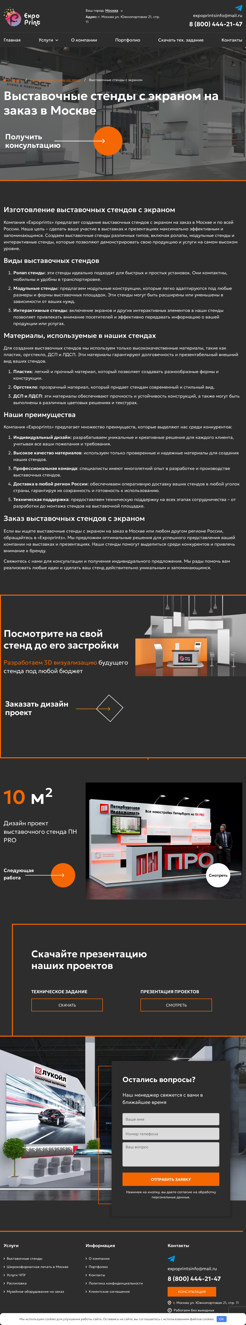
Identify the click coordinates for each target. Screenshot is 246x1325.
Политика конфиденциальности (116, 1283)
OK (221, 1319)
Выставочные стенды (24, 1258)
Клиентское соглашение (109, 1291)
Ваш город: (104, 10)
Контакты (231, 40)
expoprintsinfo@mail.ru (217, 15)
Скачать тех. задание (181, 40)
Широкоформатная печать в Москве (37, 1267)
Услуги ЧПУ (16, 1275)
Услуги (46, 40)
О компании (84, 40)
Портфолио (127, 40)
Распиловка (17, 1283)
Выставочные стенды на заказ (55, 80)
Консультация (192, 1292)
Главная (12, 40)
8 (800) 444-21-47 (215, 24)
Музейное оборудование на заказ (35, 1291)
